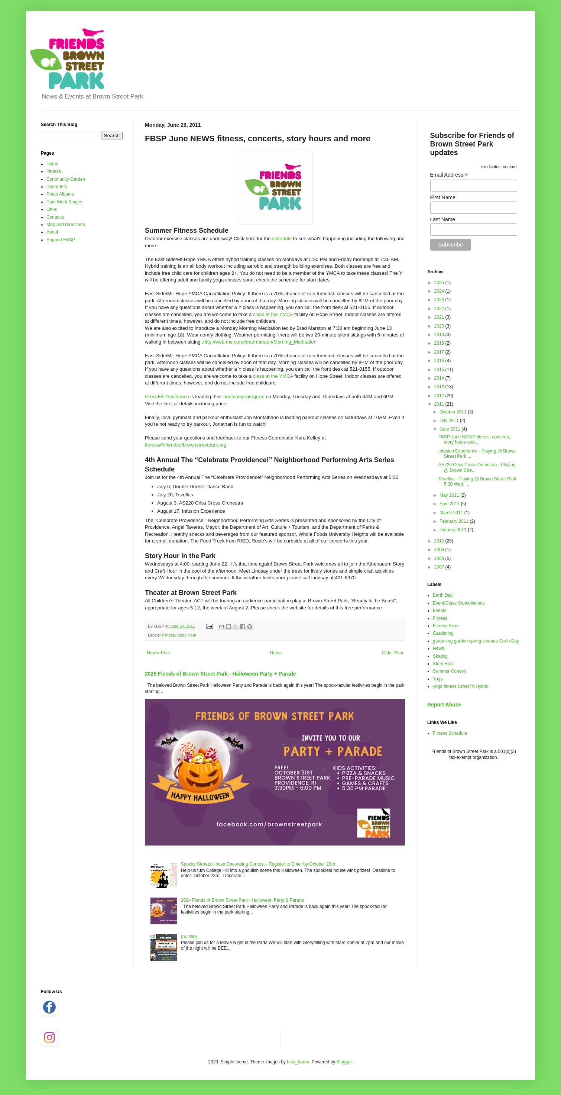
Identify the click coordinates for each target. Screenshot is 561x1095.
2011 (439, 404)
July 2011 (450, 420)
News (438, 648)
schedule (282, 238)
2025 (439, 282)
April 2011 (450, 503)
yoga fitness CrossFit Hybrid (461, 686)
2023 (439, 299)
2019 (439, 334)
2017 (439, 352)
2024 (439, 291)
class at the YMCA (273, 314)
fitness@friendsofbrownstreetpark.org (185, 445)
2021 (439, 317)
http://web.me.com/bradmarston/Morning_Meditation (260, 342)
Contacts (55, 217)
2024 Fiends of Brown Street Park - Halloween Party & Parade (242, 900)
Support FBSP (60, 239)
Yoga (438, 679)
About (52, 232)
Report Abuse (444, 705)
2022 (439, 308)
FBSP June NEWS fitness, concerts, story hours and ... (474, 439)
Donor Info (56, 186)
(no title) (189, 936)
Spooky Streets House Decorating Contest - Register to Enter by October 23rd (258, 864)
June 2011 (450, 429)
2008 (439, 558)
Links (51, 209)
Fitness (168, 635)
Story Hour (187, 635)
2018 (439, 343)
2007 (439, 567)
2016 (439, 360)
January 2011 (454, 529)
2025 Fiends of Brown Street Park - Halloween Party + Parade (220, 674)
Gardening (443, 633)
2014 (439, 378)
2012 (439, 395)
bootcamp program (244, 396)
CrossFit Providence (167, 396)
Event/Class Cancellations (458, 603)
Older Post (392, 653)
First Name (442, 197)
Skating (440, 656)
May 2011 (450, 495)
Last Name (442, 219)
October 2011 (454, 412)
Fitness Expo (445, 625)
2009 (439, 549)
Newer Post (158, 653)
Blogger (344, 1062)
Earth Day (443, 595)
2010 (439, 541)
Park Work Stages (64, 201)
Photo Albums (60, 194)
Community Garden (65, 179)
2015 (439, 369)
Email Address (449, 174)
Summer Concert (450, 671)
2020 (439, 326)
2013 (439, 386)
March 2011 (452, 512)
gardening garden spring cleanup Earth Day (476, 641)
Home (276, 653)
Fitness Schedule (450, 733)
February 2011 (455, 521)
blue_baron (298, 1062)
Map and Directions (65, 224)
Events (440, 610)
